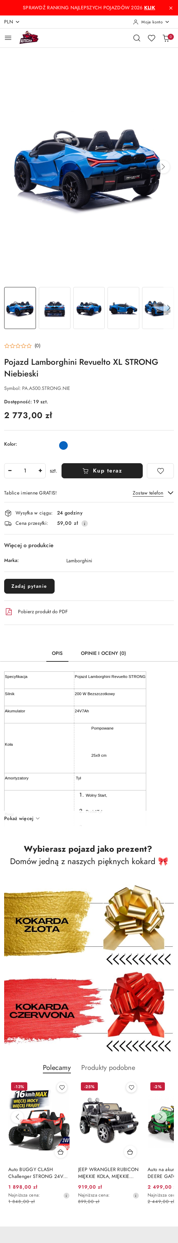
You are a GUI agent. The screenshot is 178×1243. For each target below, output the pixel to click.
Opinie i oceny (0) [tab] (104, 653)
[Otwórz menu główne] (8, 38)
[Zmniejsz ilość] (9, 471)
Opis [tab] (57, 653)
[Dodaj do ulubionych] (160, 470)
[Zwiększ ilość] (40, 471)
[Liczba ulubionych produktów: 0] (151, 37)
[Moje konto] (151, 22)
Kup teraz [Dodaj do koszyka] (102, 471)
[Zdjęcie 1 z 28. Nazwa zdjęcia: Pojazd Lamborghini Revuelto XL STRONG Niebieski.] (20, 308)
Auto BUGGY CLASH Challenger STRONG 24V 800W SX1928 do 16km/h (106, 1173)
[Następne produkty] (160, 1117)
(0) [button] (37, 345)
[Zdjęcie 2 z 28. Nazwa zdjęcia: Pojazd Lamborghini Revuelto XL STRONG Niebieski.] (55, 308)
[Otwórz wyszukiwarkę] (137, 37)
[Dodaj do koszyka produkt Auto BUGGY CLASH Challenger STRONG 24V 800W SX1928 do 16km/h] (130, 1152)
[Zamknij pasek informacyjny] (171, 8)
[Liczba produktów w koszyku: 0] (166, 37)
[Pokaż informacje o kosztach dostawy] (84, 523)
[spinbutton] (25, 471)
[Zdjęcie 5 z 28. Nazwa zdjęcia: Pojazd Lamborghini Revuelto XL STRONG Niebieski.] (158, 308)
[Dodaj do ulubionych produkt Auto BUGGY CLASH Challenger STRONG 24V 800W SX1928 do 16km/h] (131, 1087)
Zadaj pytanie (29, 586)
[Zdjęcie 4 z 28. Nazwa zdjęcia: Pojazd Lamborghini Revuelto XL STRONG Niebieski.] (123, 308)
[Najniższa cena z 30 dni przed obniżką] (66, 1195)
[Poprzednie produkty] (17, 1117)
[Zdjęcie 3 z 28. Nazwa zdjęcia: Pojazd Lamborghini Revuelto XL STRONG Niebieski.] (89, 308)
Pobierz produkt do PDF (36, 612)
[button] (163, 167)
